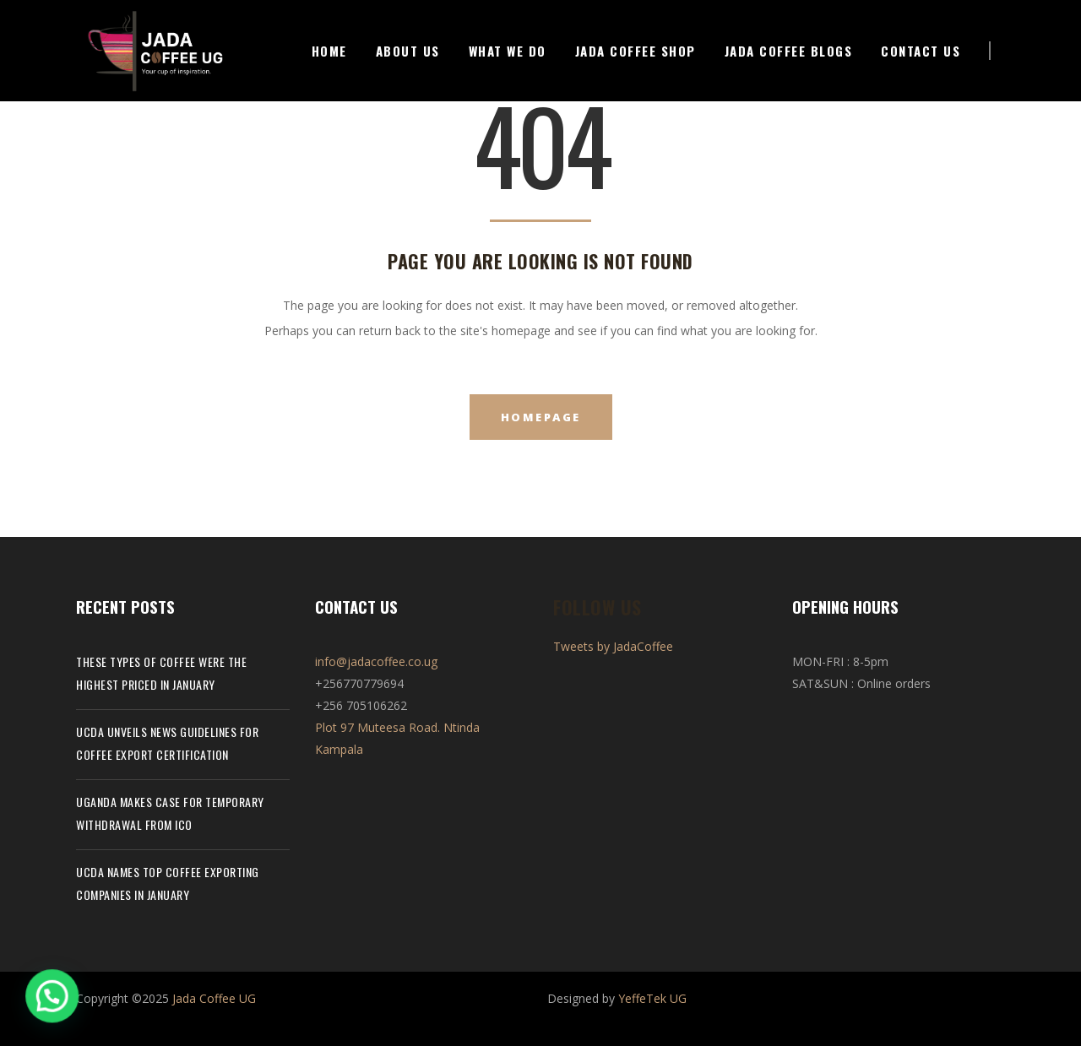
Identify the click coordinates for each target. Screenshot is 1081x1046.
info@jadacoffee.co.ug (376, 661)
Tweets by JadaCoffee (613, 646)
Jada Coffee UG (214, 998)
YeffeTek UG (652, 998)
